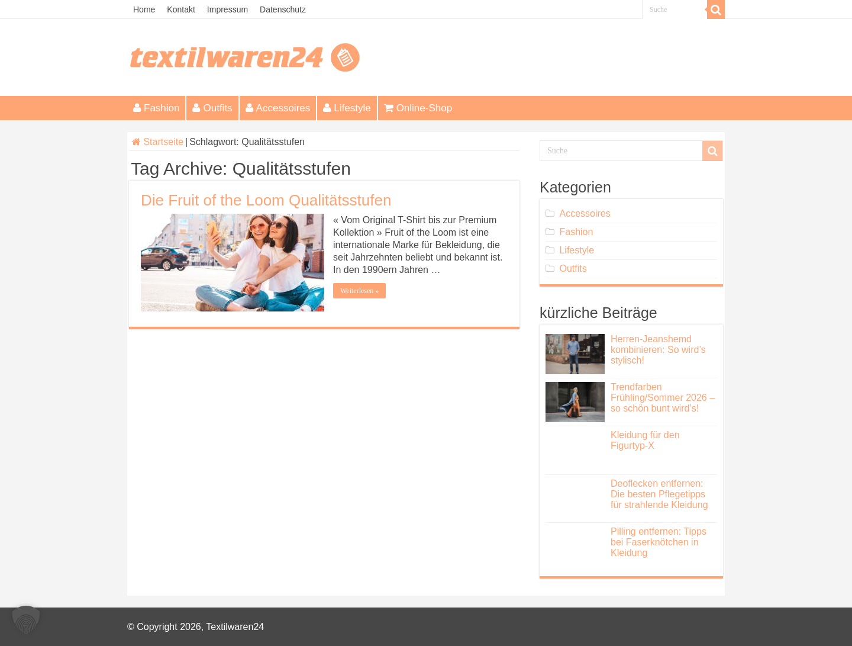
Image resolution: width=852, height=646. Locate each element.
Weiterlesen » (359, 291)
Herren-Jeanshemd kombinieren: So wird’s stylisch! (658, 349)
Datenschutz (283, 9)
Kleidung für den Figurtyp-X (645, 440)
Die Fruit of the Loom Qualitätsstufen (266, 200)
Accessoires (278, 108)
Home (144, 9)
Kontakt (181, 9)
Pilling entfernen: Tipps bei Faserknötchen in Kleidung (658, 542)
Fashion (156, 108)
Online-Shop (418, 108)
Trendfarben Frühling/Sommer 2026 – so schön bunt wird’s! (663, 397)
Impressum (227, 9)
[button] (26, 620)
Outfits (212, 108)
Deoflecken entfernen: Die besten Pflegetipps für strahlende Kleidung (659, 494)
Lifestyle (346, 108)
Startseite (157, 142)
